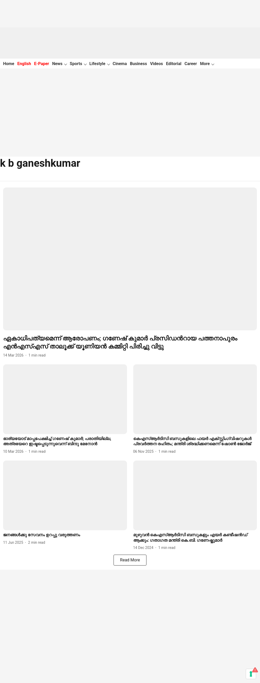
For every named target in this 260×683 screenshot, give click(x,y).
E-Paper (41, 63)
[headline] (130, 342)
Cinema (120, 63)
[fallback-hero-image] (130, 258)
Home (8, 63)
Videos (156, 63)
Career (191, 63)
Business (138, 63)
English (24, 63)
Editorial (173, 63)
